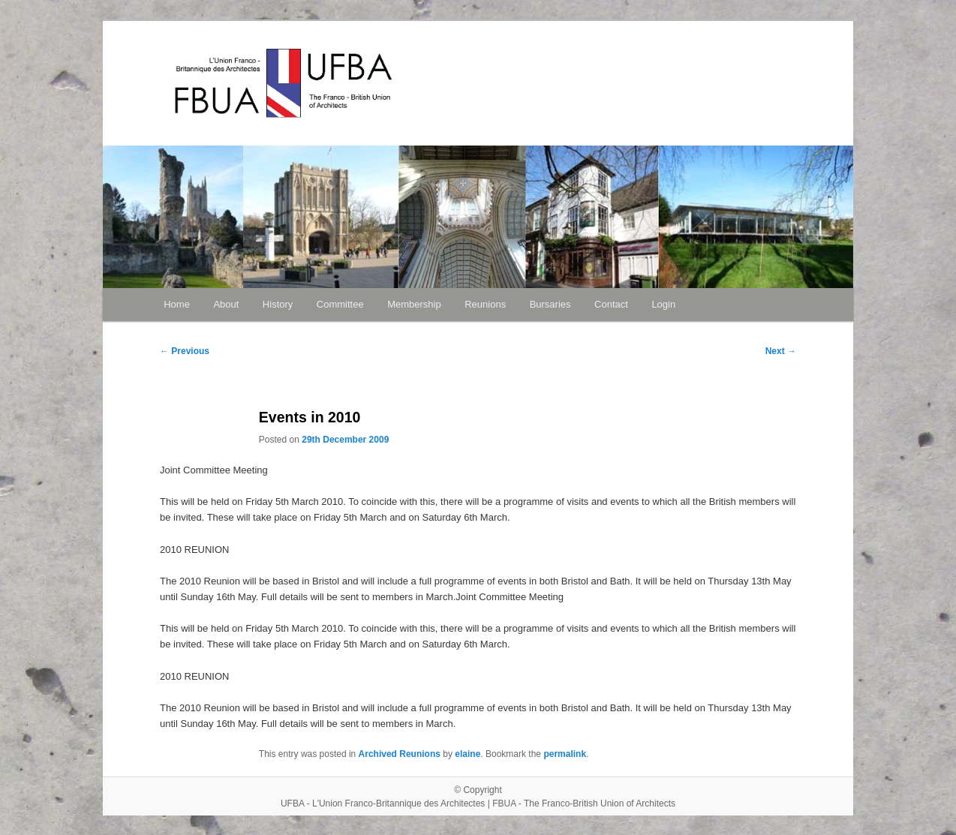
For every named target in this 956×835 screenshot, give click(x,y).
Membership (414, 304)
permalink (564, 754)
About (226, 304)
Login (663, 304)
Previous (184, 351)
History (278, 304)
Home (177, 304)
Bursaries (550, 304)
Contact (611, 304)
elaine (467, 754)
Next (780, 351)
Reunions (485, 304)
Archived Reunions (399, 754)
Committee (340, 304)
